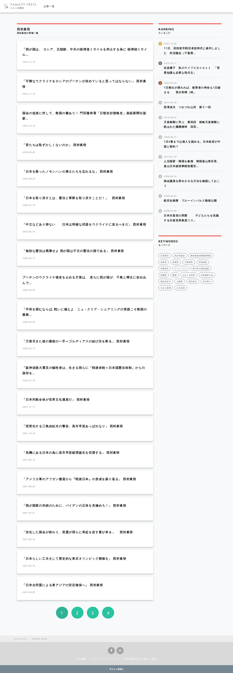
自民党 (164, 262)
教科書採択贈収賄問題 (201, 255)
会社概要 (81, 658)
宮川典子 (207, 281)
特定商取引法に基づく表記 (141, 658)
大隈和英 (189, 262)
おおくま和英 (189, 275)
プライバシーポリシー (105, 658)
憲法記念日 (166, 281)
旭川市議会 (180, 255)
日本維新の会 (207, 275)
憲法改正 (193, 281)
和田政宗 (165, 268)
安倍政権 (203, 262)
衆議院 (164, 275)
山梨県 (180, 281)
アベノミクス (181, 268)
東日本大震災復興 (201, 268)
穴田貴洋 (165, 255)
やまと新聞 (166, 288)
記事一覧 (49, 6)
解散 (175, 275)
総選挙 (176, 262)
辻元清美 (181, 288)
